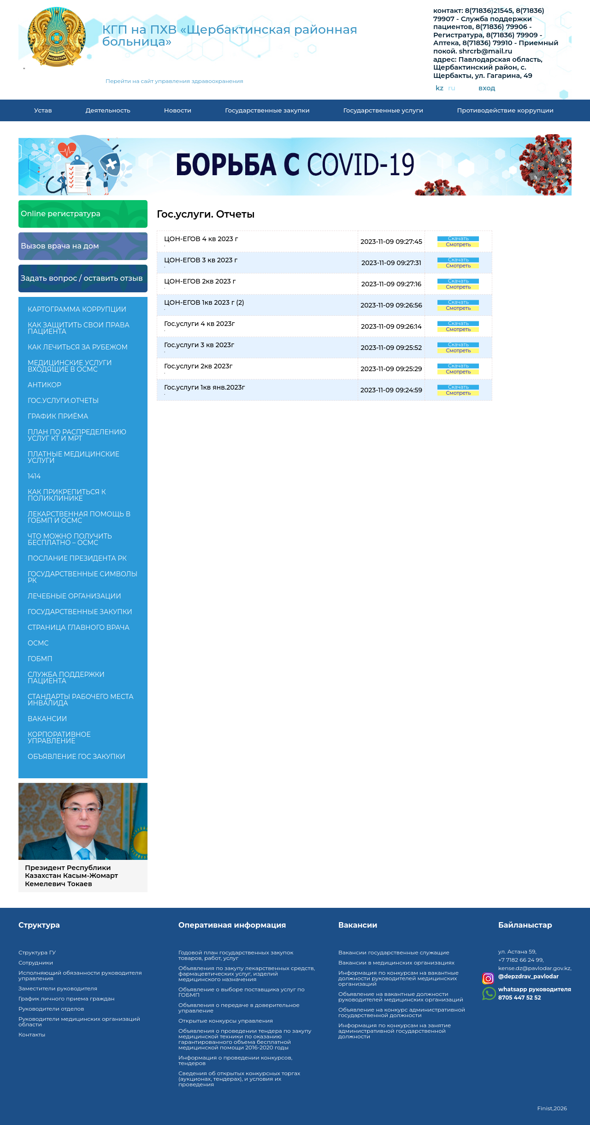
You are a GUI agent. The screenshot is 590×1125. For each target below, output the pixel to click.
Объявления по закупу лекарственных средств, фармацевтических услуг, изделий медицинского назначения (246, 974)
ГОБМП (40, 659)
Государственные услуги (383, 110)
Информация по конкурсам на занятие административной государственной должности (394, 1031)
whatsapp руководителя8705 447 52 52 (534, 993)
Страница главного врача (79, 627)
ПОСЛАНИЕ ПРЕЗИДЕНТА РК (77, 558)
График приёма (58, 416)
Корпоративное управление (59, 737)
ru (451, 88)
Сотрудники (35, 962)
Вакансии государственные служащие (393, 952)
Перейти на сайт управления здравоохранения (174, 81)
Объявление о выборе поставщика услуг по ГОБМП (241, 992)
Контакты (31, 1034)
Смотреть (458, 244)
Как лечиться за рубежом (78, 347)
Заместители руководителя (57, 988)
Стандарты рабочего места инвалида (81, 700)
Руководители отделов (51, 1008)
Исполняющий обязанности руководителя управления (80, 975)
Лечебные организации (74, 596)
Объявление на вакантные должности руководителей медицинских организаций (400, 996)
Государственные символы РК (82, 577)
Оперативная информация (232, 926)
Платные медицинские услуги (73, 457)
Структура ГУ (37, 952)
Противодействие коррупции (505, 110)
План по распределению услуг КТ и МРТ (77, 435)
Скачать (458, 238)
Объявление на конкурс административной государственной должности (401, 1012)
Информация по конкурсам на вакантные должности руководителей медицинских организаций (398, 978)
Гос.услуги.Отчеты (63, 401)
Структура (39, 926)
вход (487, 88)
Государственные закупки (267, 110)
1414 (34, 476)
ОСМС (38, 643)
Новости (178, 110)
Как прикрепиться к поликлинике (67, 495)
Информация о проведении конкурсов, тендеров (235, 1060)
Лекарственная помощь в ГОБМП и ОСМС (79, 517)
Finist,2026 (552, 1108)
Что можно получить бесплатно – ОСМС (70, 539)
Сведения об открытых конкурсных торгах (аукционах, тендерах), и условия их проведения (239, 1079)
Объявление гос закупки (76, 756)
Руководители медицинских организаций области (79, 1021)
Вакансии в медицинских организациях (396, 962)
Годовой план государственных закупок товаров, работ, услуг (236, 955)
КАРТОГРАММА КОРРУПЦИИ (77, 309)
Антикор (44, 385)
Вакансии (47, 719)
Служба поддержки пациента (66, 677)
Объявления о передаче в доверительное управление (239, 1007)
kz (439, 88)
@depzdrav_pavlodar (528, 976)
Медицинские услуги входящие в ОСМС (70, 366)
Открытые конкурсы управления (225, 1020)
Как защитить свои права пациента (79, 328)
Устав (43, 110)
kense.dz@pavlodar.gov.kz (534, 968)
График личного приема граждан (66, 998)
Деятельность (108, 110)
